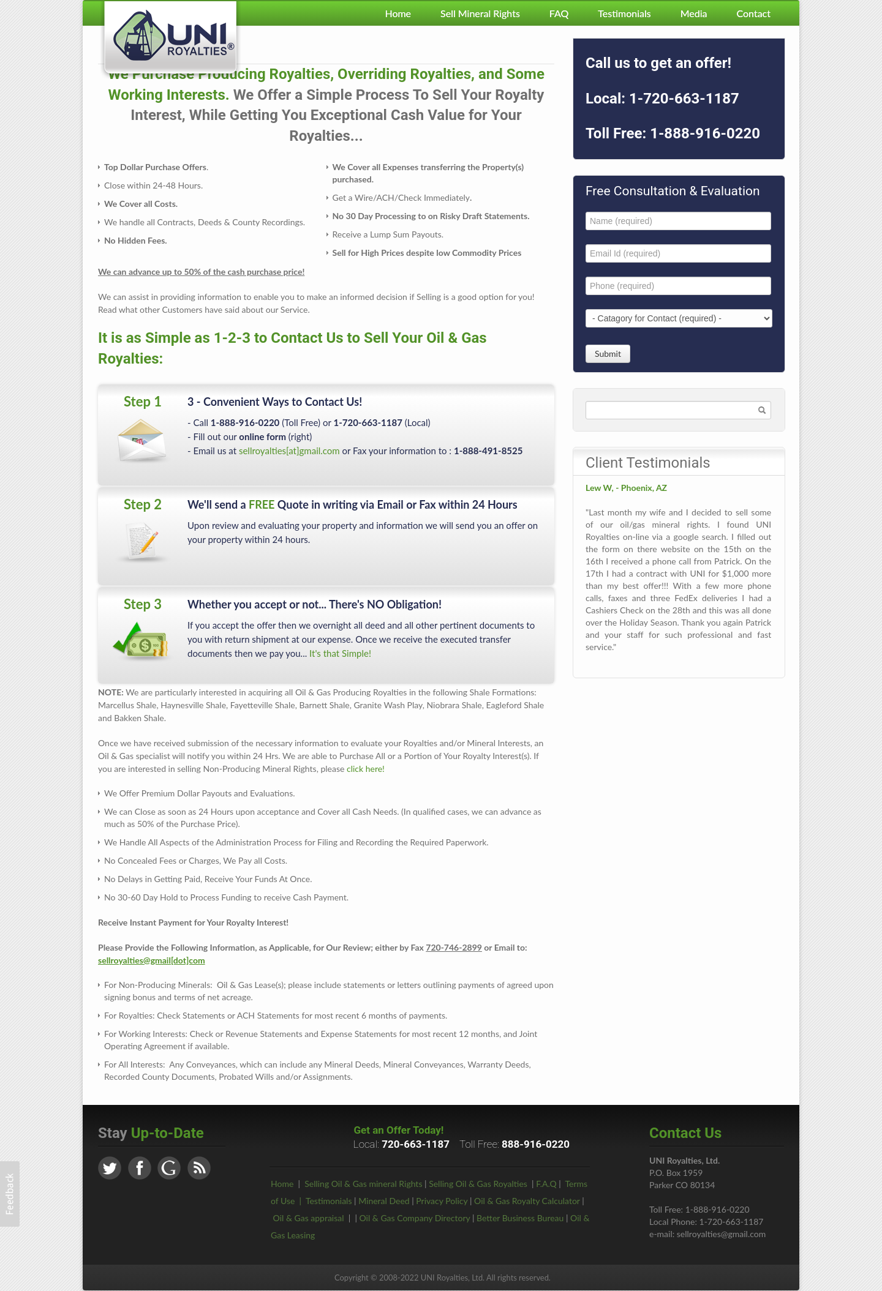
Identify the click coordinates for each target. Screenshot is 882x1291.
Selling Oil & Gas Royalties (478, 1183)
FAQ (558, 13)
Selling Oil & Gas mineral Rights (363, 1183)
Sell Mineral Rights (480, 13)
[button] (10, 1194)
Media (693, 13)
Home (398, 13)
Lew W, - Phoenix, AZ (626, 487)
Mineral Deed (383, 1201)
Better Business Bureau (520, 1218)
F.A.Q (546, 1183)
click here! (366, 768)
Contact (754, 13)
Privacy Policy (441, 1201)
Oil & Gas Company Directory (415, 1218)
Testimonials (624, 13)
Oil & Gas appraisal (308, 1218)
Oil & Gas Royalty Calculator (527, 1201)
